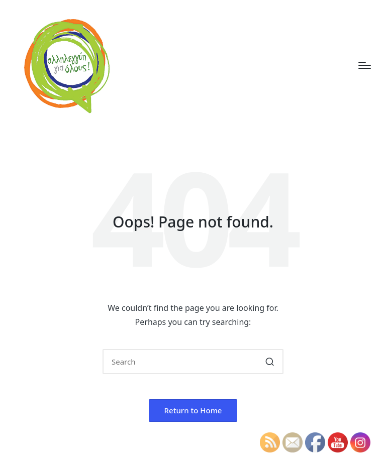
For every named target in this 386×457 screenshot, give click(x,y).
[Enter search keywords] (193, 361)
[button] (269, 361)
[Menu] (364, 65)
